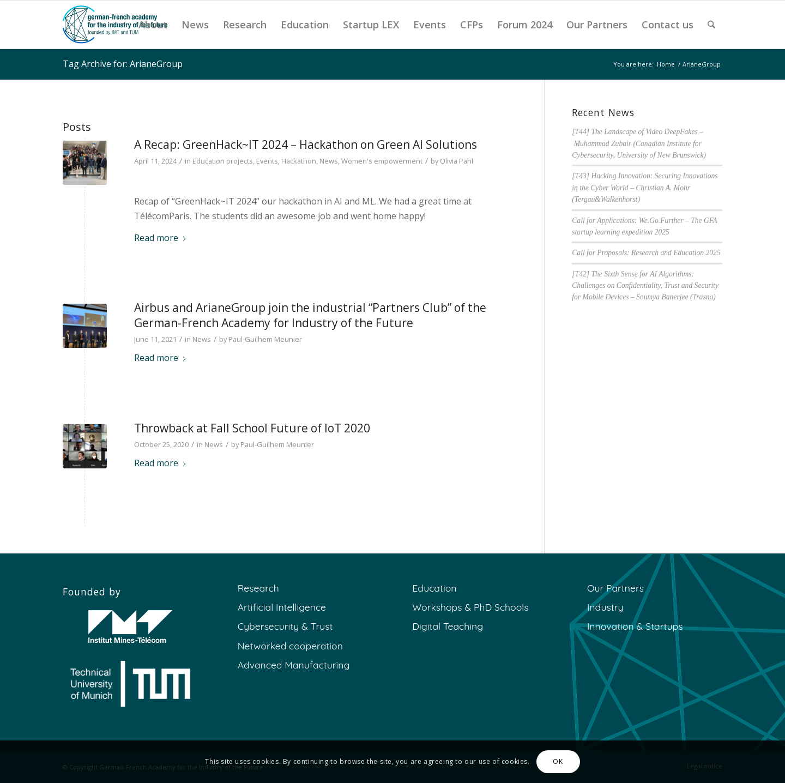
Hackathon (298, 161)
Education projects (222, 161)
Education (434, 588)
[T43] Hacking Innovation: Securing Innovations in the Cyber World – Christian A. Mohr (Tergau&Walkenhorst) (644, 187)
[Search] (711, 25)
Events (267, 161)
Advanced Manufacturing (294, 665)
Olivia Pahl (456, 161)
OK (558, 761)
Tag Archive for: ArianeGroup (123, 64)
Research (258, 588)
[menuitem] (152, 25)
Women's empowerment (381, 161)
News (328, 161)
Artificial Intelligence (282, 607)
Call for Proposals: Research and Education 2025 (646, 253)
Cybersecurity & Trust (285, 626)
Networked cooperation (290, 646)
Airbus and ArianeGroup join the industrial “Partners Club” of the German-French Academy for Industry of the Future (310, 315)
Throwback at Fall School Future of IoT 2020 (252, 428)
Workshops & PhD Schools (470, 607)
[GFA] (115, 25)
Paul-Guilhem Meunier (265, 339)
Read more (160, 238)
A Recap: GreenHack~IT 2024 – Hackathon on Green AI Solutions (305, 144)
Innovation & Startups (635, 626)
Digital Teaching (447, 626)
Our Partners (615, 588)
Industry (605, 607)
